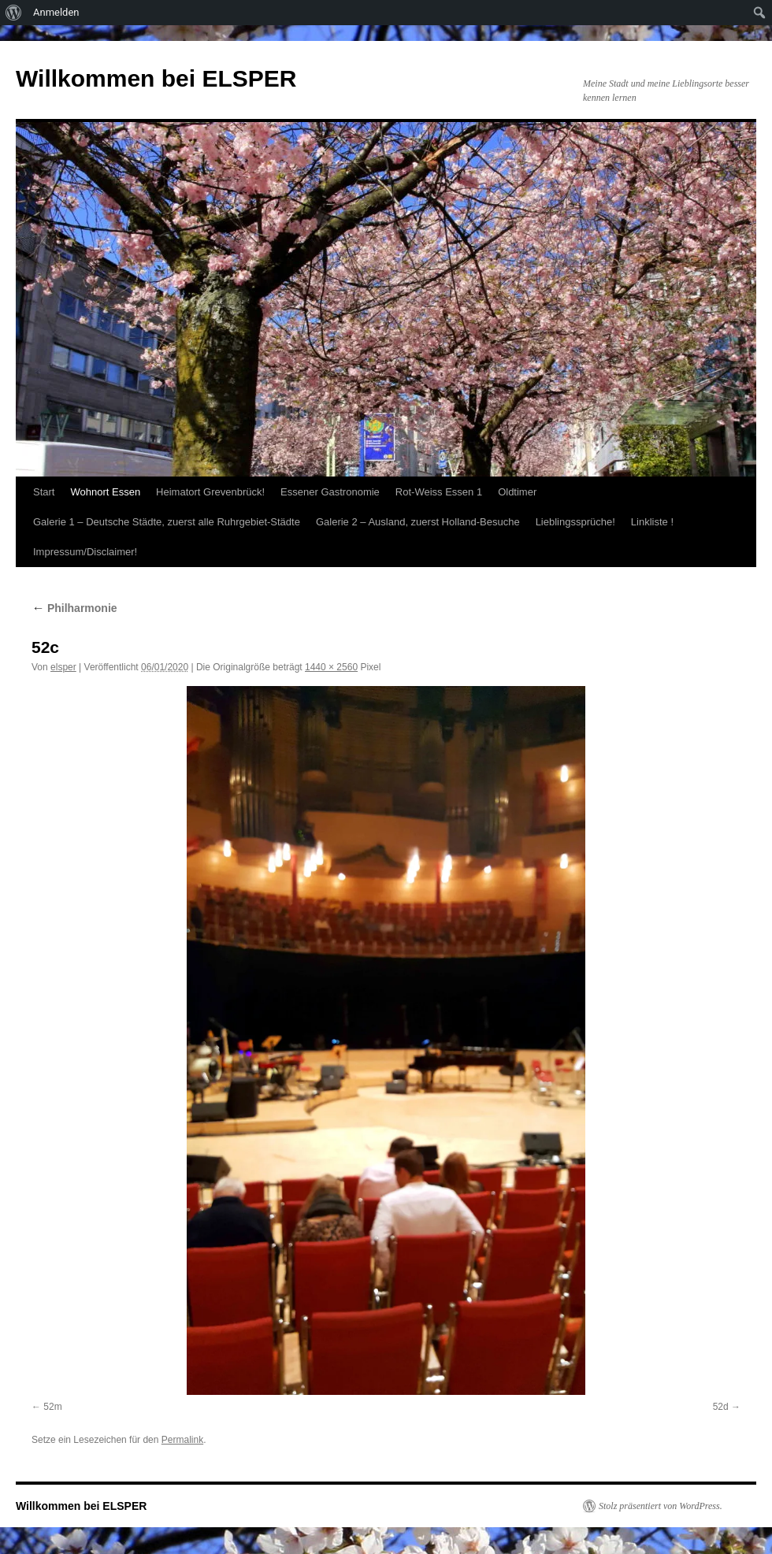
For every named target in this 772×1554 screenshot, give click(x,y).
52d (721, 1406)
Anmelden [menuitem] (56, 12)
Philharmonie (74, 608)
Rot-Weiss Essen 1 (438, 492)
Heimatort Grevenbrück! (210, 492)
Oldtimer (517, 492)
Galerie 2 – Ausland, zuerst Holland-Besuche (418, 522)
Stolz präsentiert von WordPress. (660, 1505)
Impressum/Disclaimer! (85, 552)
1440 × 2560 (331, 667)
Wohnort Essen (105, 492)
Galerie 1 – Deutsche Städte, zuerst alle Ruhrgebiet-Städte (166, 522)
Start (43, 492)
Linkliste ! (652, 522)
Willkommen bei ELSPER (156, 78)
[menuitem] (14, 12)
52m (52, 1406)
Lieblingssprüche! (575, 522)
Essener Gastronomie (330, 492)
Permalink (182, 1439)
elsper (63, 667)
